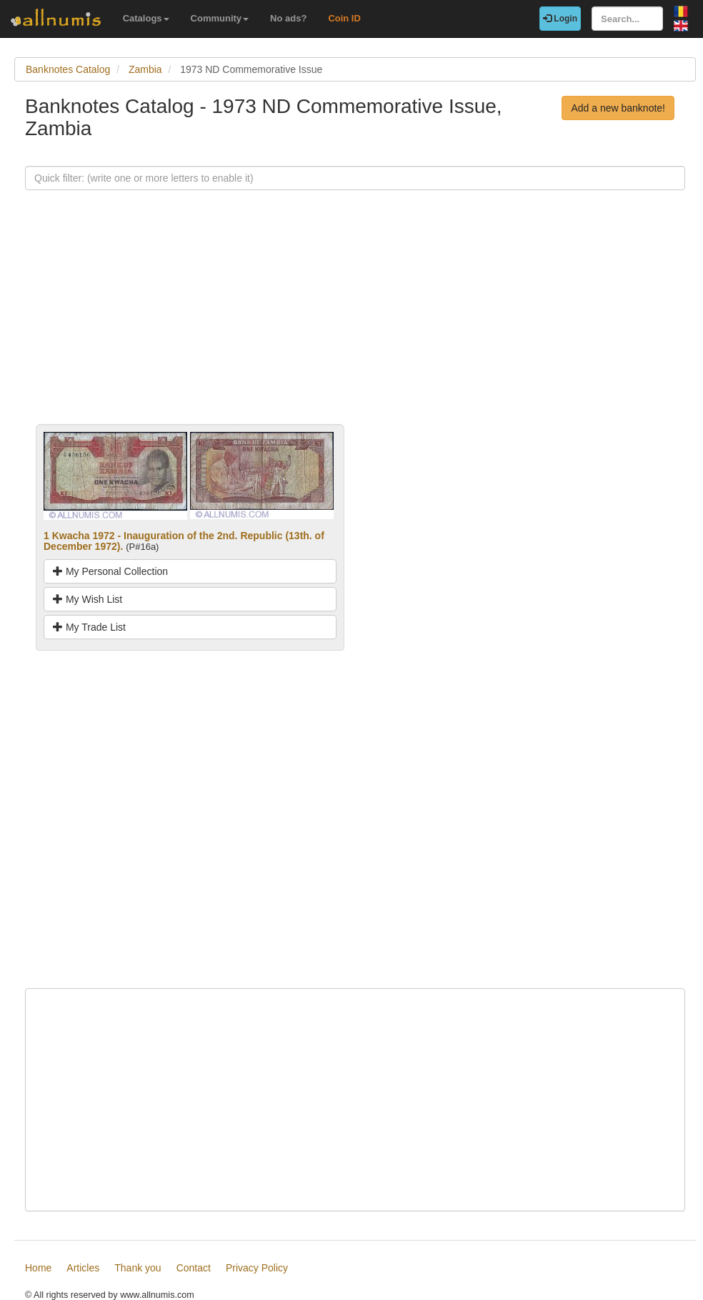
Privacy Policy (257, 1268)
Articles (82, 1268)
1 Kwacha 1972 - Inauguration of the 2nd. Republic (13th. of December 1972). (184, 541)
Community (220, 18)
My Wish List (87, 599)
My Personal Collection (110, 571)
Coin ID (344, 18)
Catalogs (146, 18)
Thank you (137, 1268)
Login (560, 19)
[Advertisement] (355, 324)
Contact (193, 1268)
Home (38, 1268)
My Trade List (89, 627)
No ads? (288, 18)
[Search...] (627, 18)
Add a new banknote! (618, 108)
